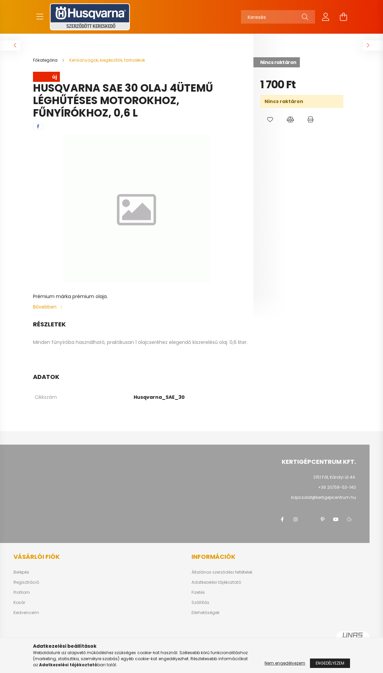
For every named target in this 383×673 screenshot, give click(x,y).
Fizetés (198, 592)
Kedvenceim (26, 612)
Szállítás (200, 602)
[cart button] (343, 17)
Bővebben (45, 306)
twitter (309, 519)
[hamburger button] (39, 17)
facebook (282, 519)
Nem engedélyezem (285, 663)
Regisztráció (26, 582)
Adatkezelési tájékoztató (216, 582)
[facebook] (38, 126)
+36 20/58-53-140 (337, 487)
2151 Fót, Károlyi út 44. (334, 477)
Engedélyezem (330, 663)
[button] (270, 119)
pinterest (322, 519)
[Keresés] (278, 17)
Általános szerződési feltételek (222, 572)
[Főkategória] (46, 60)
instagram (295, 519)
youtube (336, 519)
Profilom (21, 592)
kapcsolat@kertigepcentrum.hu (323, 497)
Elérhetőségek (205, 612)
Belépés (21, 572)
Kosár (19, 602)
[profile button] (326, 17)
